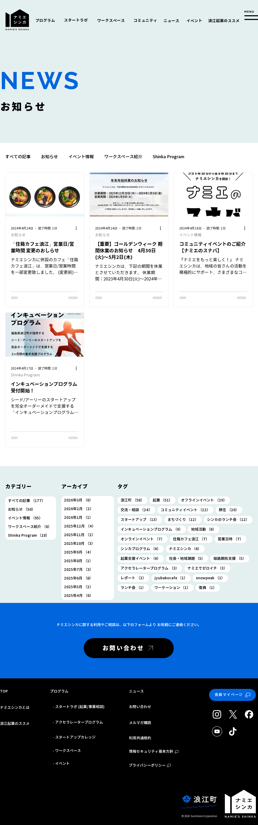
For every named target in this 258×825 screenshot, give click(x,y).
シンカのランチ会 (229, 519)
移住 (230, 509)
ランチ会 (135, 587)
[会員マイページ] (232, 695)
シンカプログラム (142, 548)
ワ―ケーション (174, 587)
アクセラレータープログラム (151, 568)
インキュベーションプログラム (153, 529)
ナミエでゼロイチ (209, 568)
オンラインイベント (144, 538)
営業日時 (232, 538)
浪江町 (134, 500)
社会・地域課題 (189, 558)
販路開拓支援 (231, 558)
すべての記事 (18, 156)
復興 (209, 587)
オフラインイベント (205, 500)
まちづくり (184, 519)
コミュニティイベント (187, 509)
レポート (135, 577)
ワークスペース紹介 (123, 156)
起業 (164, 500)
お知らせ (49, 156)
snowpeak (212, 577)
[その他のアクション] (78, 228)
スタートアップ (141, 519)
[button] (250, 15)
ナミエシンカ (187, 548)
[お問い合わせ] (129, 648)
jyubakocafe (173, 577)
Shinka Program (168, 156)
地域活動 (205, 529)
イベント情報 (81, 156)
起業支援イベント (142, 558)
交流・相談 (138, 509)
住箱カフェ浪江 (193, 538)
